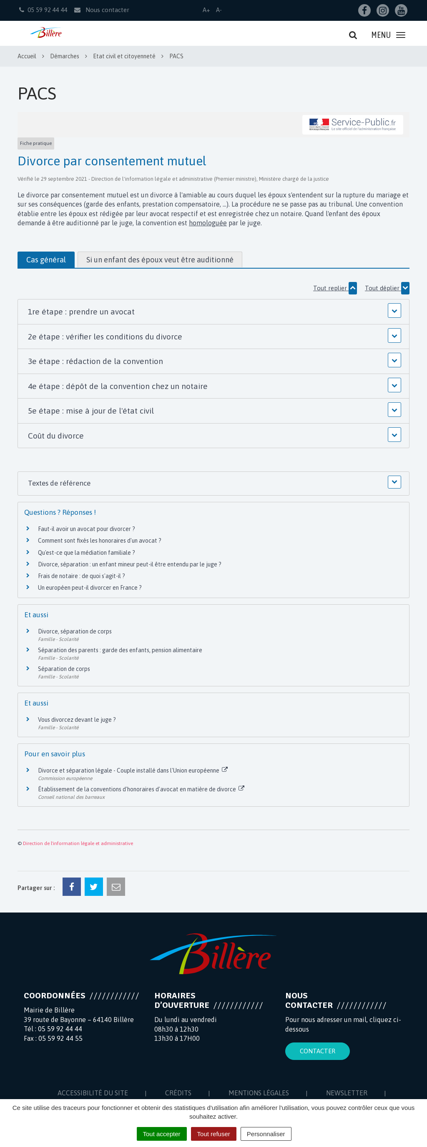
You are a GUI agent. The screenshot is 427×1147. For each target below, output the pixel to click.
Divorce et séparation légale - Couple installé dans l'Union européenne (133, 770)
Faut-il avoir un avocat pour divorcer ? (86, 529)
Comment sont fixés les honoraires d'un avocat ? (99, 540)
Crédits (178, 1093)
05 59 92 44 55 (60, 1038)
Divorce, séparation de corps (75, 631)
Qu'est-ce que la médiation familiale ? (86, 552)
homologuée (208, 223)
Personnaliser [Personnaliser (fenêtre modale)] (266, 1133)
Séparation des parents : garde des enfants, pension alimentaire (120, 650)
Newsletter (346, 1093)
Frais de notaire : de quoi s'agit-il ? (81, 576)
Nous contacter (101, 9)
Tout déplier (387, 288)
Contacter (317, 1051)
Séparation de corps (64, 669)
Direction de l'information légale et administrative (78, 843)
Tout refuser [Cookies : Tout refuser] (213, 1133)
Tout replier (335, 288)
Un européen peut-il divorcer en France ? (90, 587)
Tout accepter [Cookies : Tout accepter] (162, 1133)
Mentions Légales (259, 1093)
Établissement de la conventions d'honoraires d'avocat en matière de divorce (141, 789)
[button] (213, 311)
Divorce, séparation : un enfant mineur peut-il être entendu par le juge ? (129, 564)
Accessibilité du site (93, 1093)
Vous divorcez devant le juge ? (77, 719)
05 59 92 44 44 (60, 1028)
